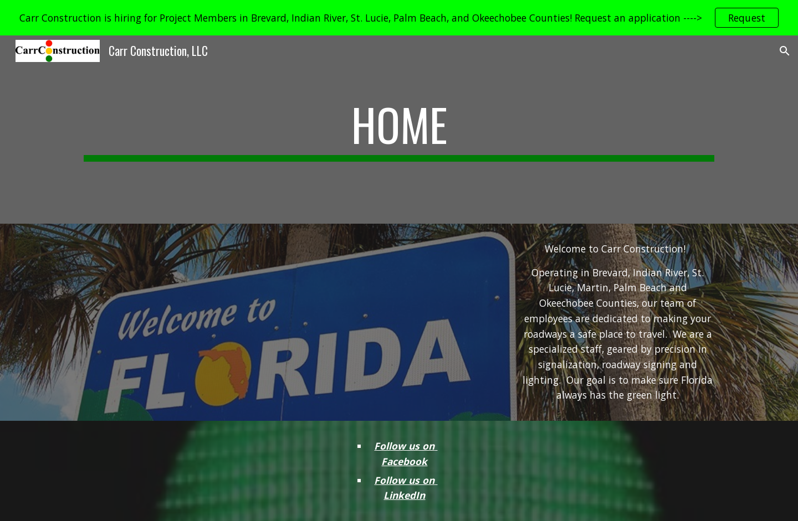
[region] (399, 17)
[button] (784, 51)
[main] (399, 129)
